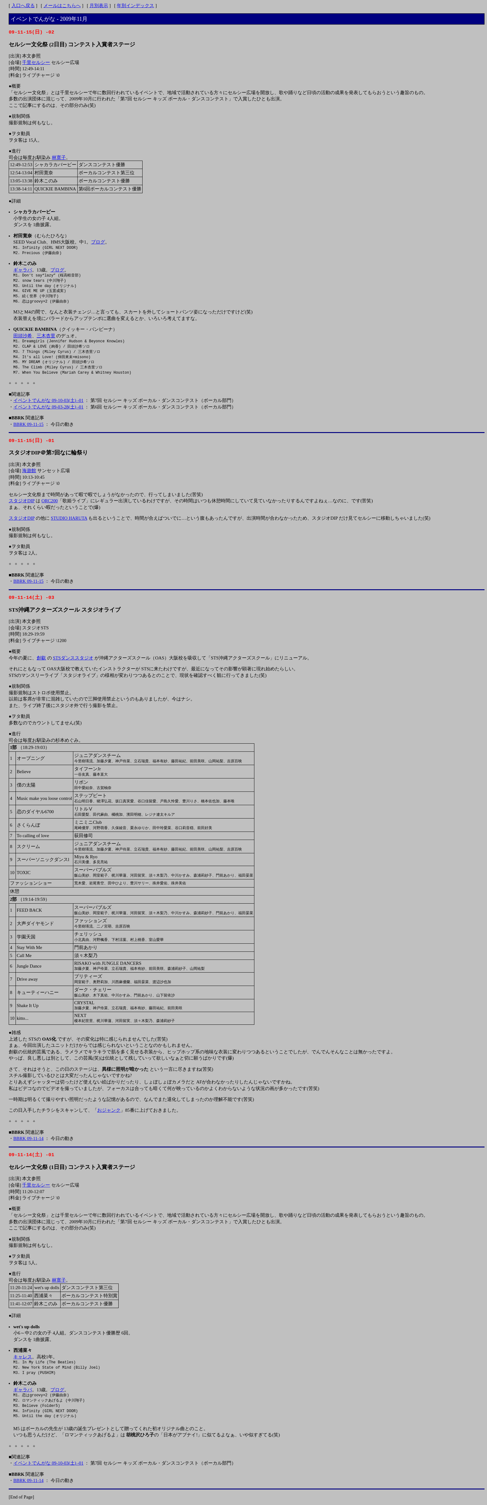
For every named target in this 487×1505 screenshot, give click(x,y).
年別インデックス (135, 5)
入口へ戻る (23, 5)
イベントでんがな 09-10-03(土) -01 (48, 400)
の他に (42, 518)
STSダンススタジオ (73, 657)
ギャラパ (22, 269)
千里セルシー (36, 62)
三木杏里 (46, 335)
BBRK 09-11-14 (28, 1138)
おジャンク (109, 1110)
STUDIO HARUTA (69, 518)
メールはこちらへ (62, 5)
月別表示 (98, 5)
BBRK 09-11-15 (28, 424)
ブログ (98, 241)
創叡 (41, 657)
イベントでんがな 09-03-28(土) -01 (48, 406)
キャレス (22, 1356)
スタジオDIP (21, 500)
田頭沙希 (22, 335)
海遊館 (29, 470)
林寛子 (59, 157)
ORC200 (50, 500)
